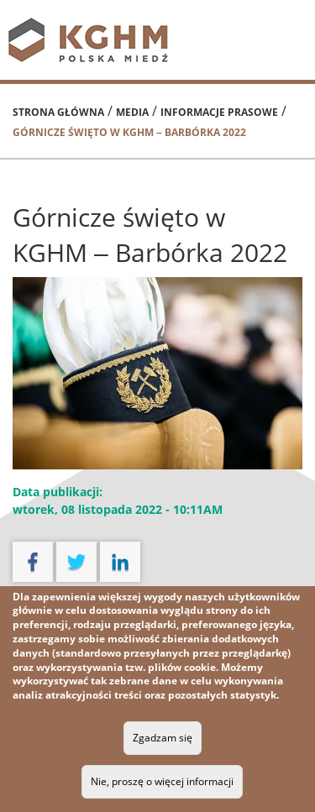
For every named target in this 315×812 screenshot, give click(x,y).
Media (132, 112)
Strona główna (58, 112)
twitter (76, 562)
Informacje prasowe (219, 112)
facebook (33, 562)
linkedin (120, 562)
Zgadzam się (162, 738)
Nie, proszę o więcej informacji (162, 781)
